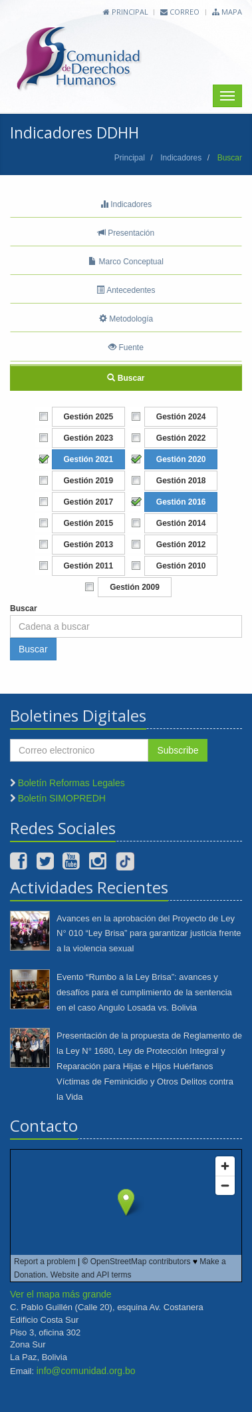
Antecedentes (125, 290)
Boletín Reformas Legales (71, 783)
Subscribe (177, 750)
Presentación (126, 233)
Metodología (126, 319)
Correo (179, 12)
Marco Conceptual (126, 261)
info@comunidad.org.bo (86, 1370)
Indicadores (180, 157)
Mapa (227, 12)
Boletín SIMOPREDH (62, 798)
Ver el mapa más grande (61, 1294)
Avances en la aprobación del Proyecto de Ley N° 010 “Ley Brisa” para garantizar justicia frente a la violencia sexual (149, 933)
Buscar (125, 378)
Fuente (126, 347)
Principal (125, 12)
